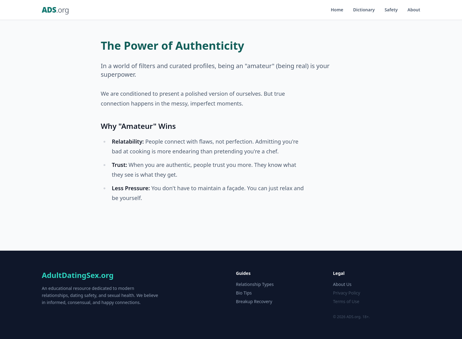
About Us (342, 284)
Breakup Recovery (254, 301)
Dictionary (364, 10)
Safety (391, 10)
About (414, 10)
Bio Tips (244, 293)
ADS (55, 10)
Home (337, 10)
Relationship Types (255, 284)
